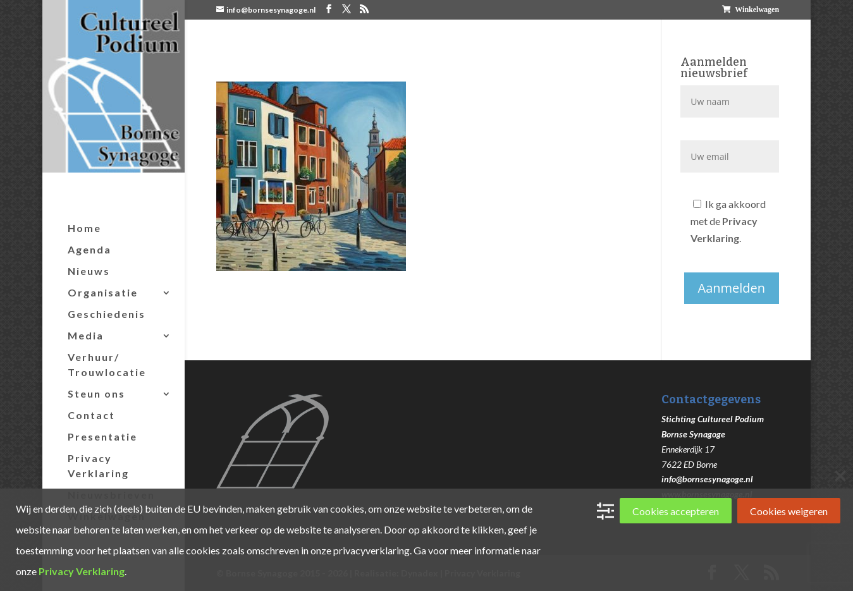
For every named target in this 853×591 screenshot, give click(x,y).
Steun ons (96, 393)
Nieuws (89, 271)
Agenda (89, 249)
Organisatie (103, 292)
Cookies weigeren (789, 511)
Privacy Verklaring (98, 465)
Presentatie (102, 436)
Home (84, 228)
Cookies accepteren (675, 511)
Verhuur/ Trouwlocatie (107, 364)
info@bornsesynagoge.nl (707, 478)
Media (86, 335)
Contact (91, 415)
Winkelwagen (757, 9)
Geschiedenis (106, 314)
